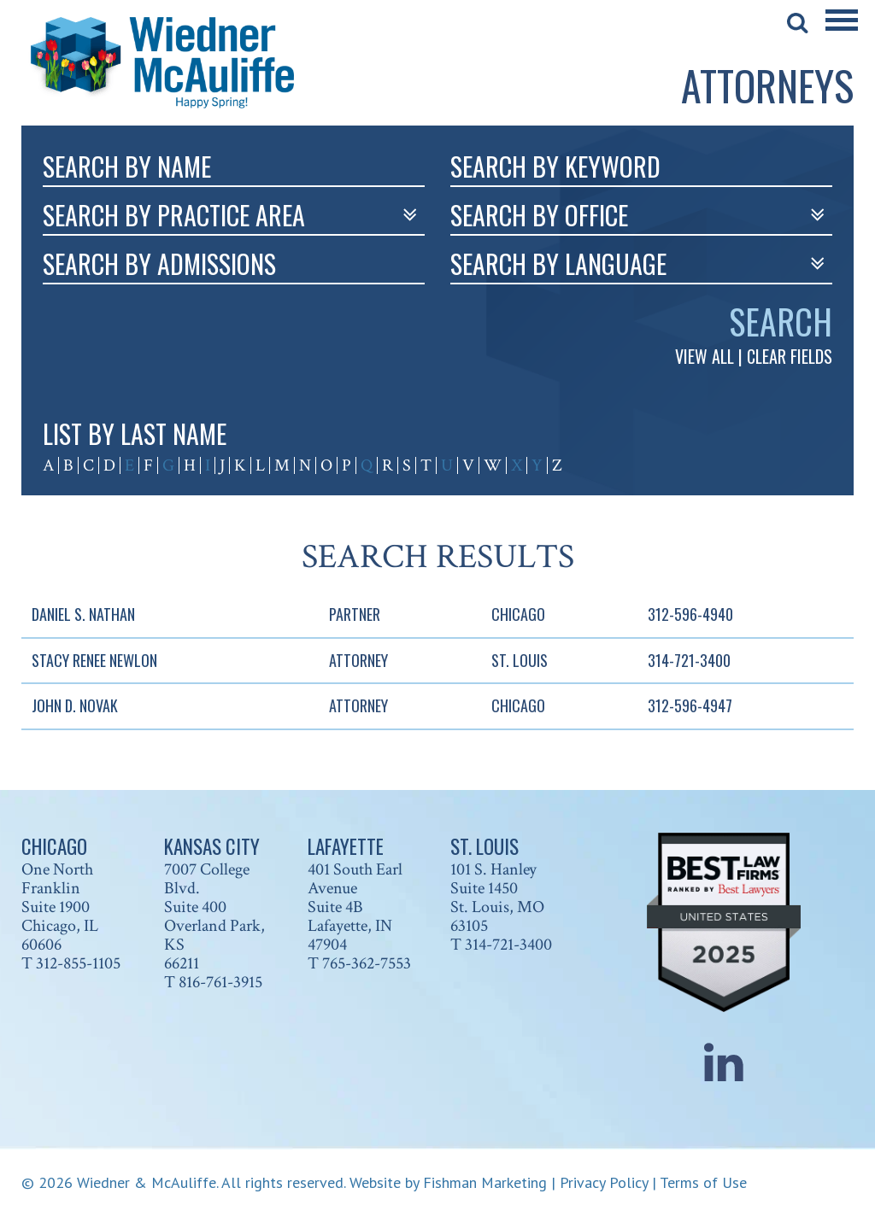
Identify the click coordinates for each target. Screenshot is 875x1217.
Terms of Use (703, 1182)
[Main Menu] (841, 31)
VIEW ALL (704, 356)
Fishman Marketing (485, 1182)
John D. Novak (75, 705)
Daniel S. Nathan (83, 614)
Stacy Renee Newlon (94, 660)
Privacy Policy (604, 1182)
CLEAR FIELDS (789, 356)
